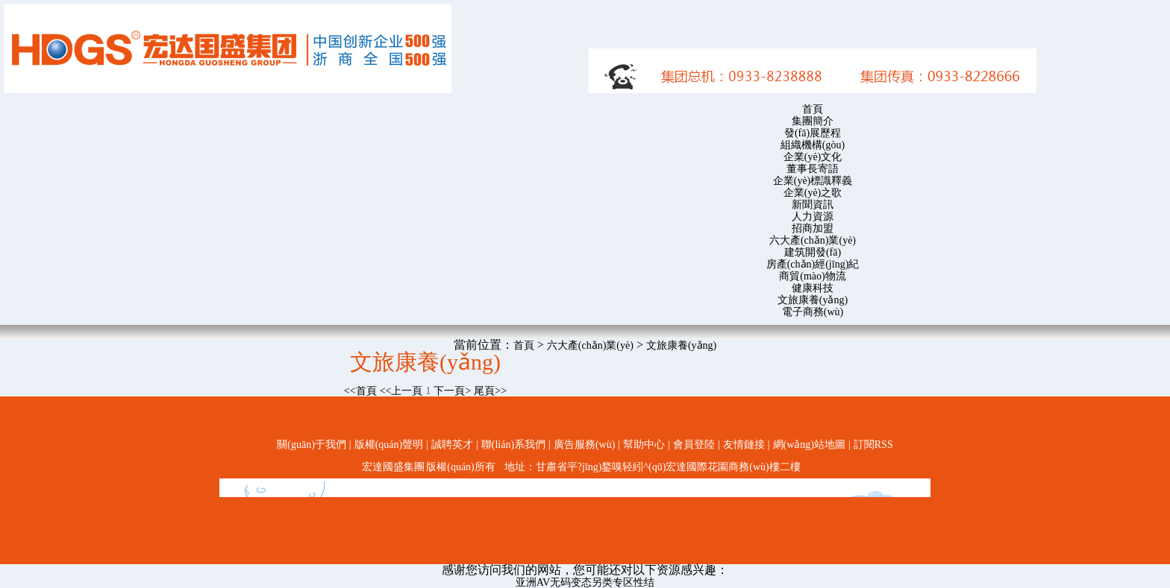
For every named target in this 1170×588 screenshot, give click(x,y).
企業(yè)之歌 (812, 192)
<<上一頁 (401, 390)
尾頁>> (490, 390)
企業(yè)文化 (812, 156)
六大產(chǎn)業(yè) (812, 240)
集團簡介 (812, 121)
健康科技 (812, 288)
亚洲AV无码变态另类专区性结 (585, 582)
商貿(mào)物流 (812, 276)
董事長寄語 (812, 168)
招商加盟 (812, 228)
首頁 (812, 109)
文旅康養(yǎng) (813, 300)
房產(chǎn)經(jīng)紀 (813, 264)
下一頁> (452, 390)
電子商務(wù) (812, 311)
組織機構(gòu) (812, 145)
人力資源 (812, 216)
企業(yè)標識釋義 (813, 180)
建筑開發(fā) (812, 252)
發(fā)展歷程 (812, 133)
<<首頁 (360, 390)
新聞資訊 (812, 204)
